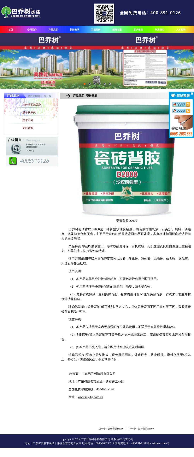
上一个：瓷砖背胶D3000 (111, 428)
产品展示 (53, 29)
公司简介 (32, 29)
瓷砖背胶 (27, 128)
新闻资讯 (74, 29)
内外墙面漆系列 (31, 104)
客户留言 (138, 29)
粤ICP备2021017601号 (158, 443)
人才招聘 (180, 29)
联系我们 (159, 29)
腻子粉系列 (29, 112)
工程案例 (95, 29)
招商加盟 (117, 29)
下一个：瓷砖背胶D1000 (141, 428)
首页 (10, 29)
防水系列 (27, 120)
